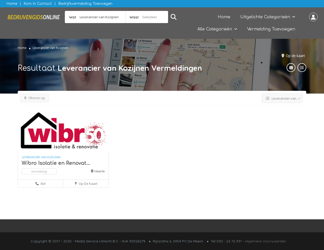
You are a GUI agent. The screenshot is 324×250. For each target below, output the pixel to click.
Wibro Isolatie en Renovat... (56, 163)
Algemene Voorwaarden (265, 241)
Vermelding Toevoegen (271, 29)
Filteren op (34, 98)
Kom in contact (38, 4)
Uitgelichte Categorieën (265, 17)
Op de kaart (295, 55)
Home (11, 4)
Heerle (99, 171)
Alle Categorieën (214, 29)
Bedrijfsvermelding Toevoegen (85, 4)
